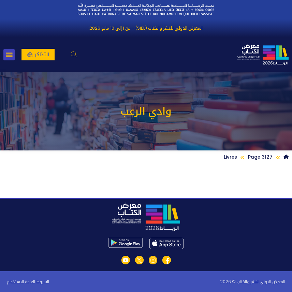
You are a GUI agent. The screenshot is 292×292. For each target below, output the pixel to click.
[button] (73, 54)
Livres (230, 157)
